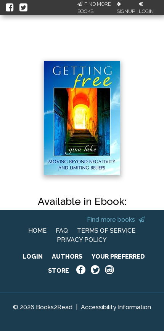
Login (146, 8)
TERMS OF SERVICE (106, 230)
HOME (37, 230)
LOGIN (33, 256)
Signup (126, 8)
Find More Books (94, 7)
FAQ (62, 230)
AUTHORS (67, 256)
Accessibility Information (116, 307)
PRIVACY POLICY (82, 239)
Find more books (116, 219)
